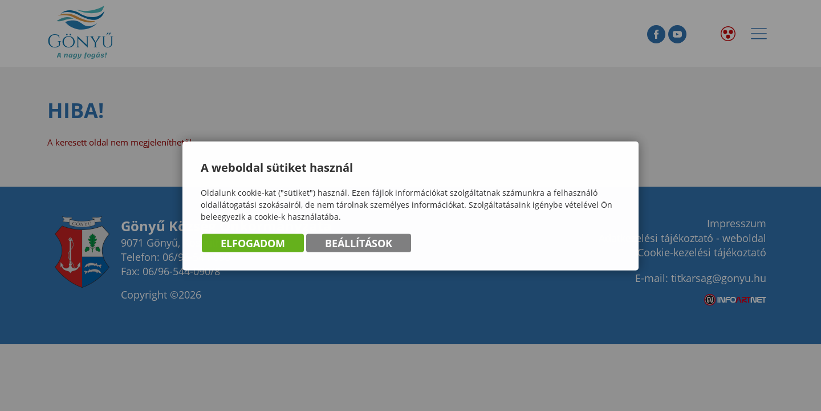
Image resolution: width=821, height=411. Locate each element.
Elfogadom (253, 244)
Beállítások (358, 244)
